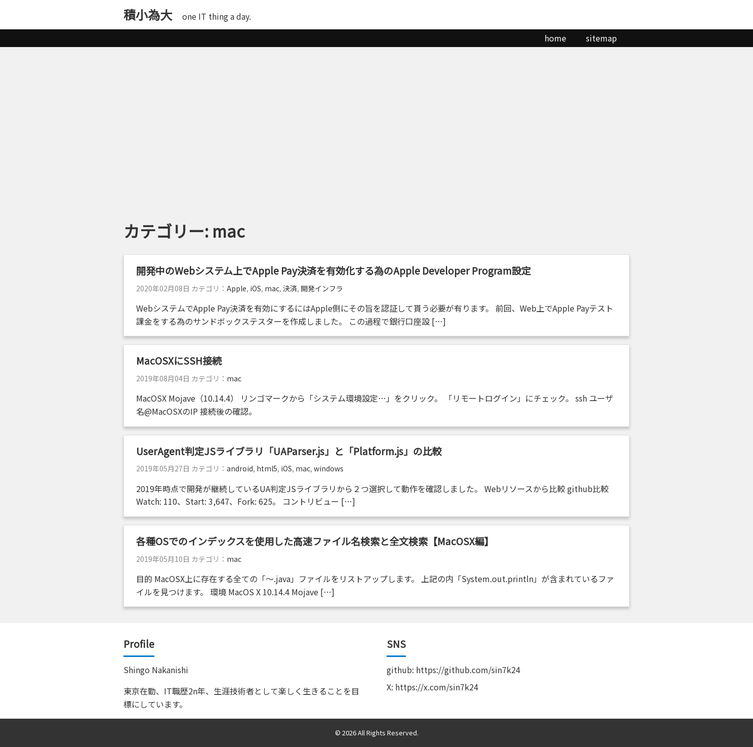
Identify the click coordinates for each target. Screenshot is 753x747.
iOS (255, 288)
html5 (267, 468)
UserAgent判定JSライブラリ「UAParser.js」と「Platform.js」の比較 (289, 451)
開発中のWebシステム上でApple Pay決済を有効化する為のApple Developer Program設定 (338, 270)
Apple (236, 288)
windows (329, 468)
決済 (290, 288)
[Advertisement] (376, 123)
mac (272, 288)
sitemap (601, 38)
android (240, 468)
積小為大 (147, 14)
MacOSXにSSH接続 (179, 361)
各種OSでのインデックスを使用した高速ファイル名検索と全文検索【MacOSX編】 (315, 541)
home (555, 38)
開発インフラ (322, 288)
